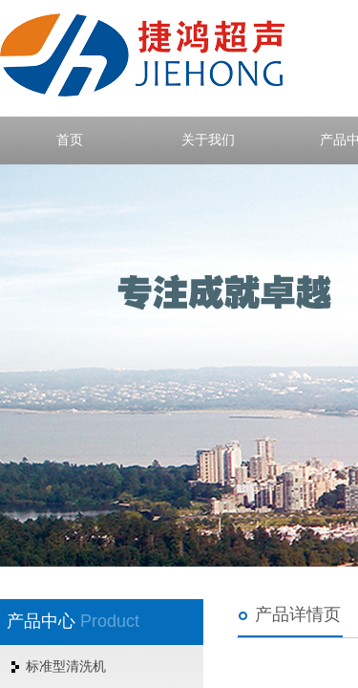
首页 (69, 140)
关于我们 (208, 140)
